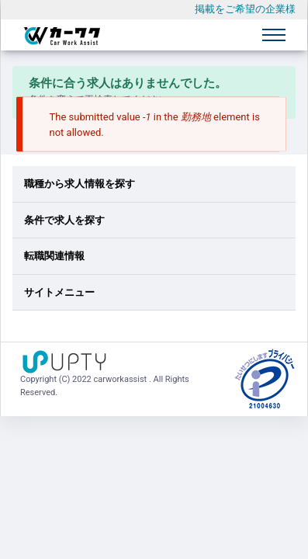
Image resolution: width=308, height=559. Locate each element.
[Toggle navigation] (274, 35)
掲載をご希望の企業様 (245, 9)
